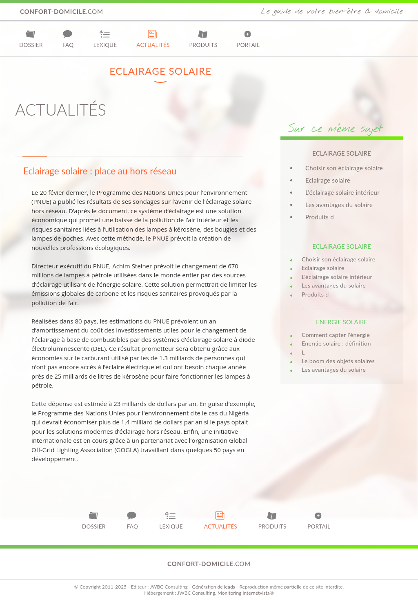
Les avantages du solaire (339, 204)
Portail (248, 38)
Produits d (319, 217)
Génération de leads (213, 587)
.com (61, 11)
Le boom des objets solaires (338, 360)
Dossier (31, 38)
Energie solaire (341, 322)
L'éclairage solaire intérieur (342, 192)
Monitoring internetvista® (246, 593)
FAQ (68, 38)
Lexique (105, 38)
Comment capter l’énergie (336, 334)
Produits (203, 38)
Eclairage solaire (327, 180)
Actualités (152, 38)
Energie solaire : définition (336, 343)
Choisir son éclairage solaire (344, 168)
